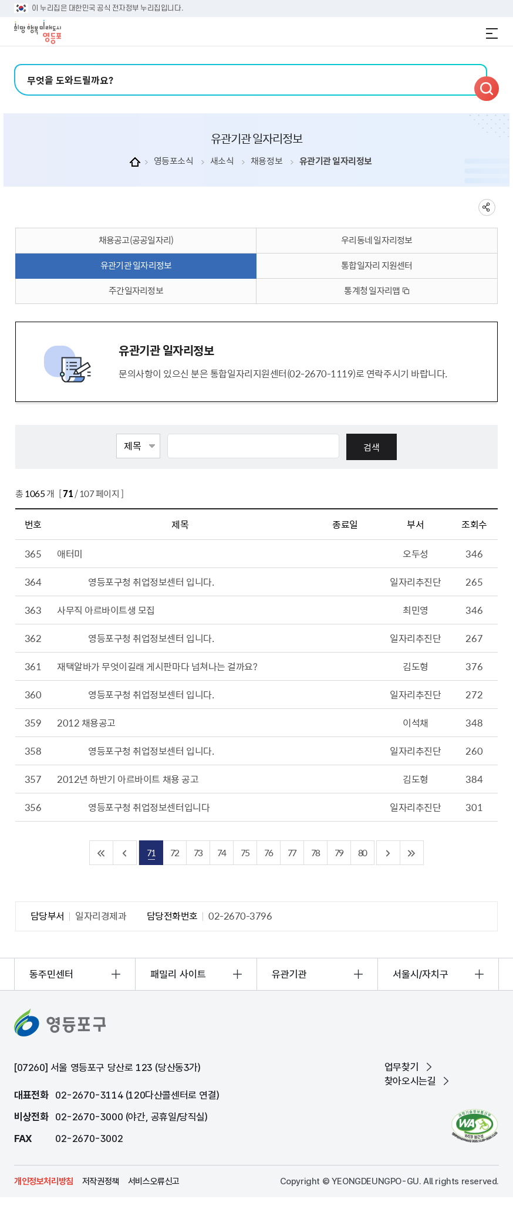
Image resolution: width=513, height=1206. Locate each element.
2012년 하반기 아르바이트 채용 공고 (127, 779)
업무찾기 (401, 1067)
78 (315, 852)
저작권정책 (100, 1181)
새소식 (222, 161)
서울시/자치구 (420, 974)
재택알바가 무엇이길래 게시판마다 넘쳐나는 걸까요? (157, 666)
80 (362, 852)
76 (268, 852)
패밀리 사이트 (178, 974)
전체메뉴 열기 (492, 33)
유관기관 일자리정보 (335, 161)
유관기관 (289, 974)
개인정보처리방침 (43, 1181)
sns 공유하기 (486, 207)
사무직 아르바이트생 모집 (106, 610)
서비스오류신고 (154, 1181)
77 (292, 852)
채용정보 (266, 161)
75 (245, 852)
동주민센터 (51, 974)
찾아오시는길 (410, 1081)
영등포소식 (174, 161)
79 (339, 852)
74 (221, 852)
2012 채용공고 (86, 722)
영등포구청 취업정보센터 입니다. (151, 582)
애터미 (70, 553)
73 (198, 852)
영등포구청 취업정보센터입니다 (149, 807)
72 (174, 852)
